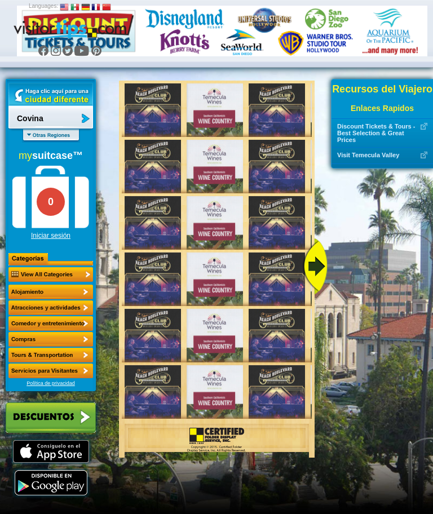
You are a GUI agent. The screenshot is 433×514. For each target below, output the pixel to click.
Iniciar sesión (50, 236)
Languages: (43, 6)
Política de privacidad (50, 383)
